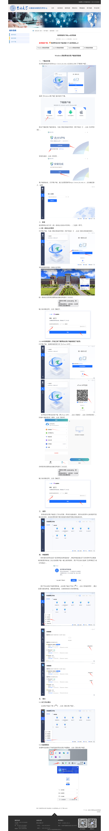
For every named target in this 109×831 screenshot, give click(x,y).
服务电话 (13, 34)
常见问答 (96, 8)
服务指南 (13, 38)
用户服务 (89, 8)
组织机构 (60, 8)
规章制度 (67, 8)
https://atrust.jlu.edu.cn (60, 64)
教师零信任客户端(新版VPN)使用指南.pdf (65, 43)
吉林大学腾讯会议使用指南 (94, 810)
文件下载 (13, 41)
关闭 (99, 811)
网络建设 (82, 8)
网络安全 (74, 8)
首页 (52, 8)
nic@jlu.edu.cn (66, 823)
